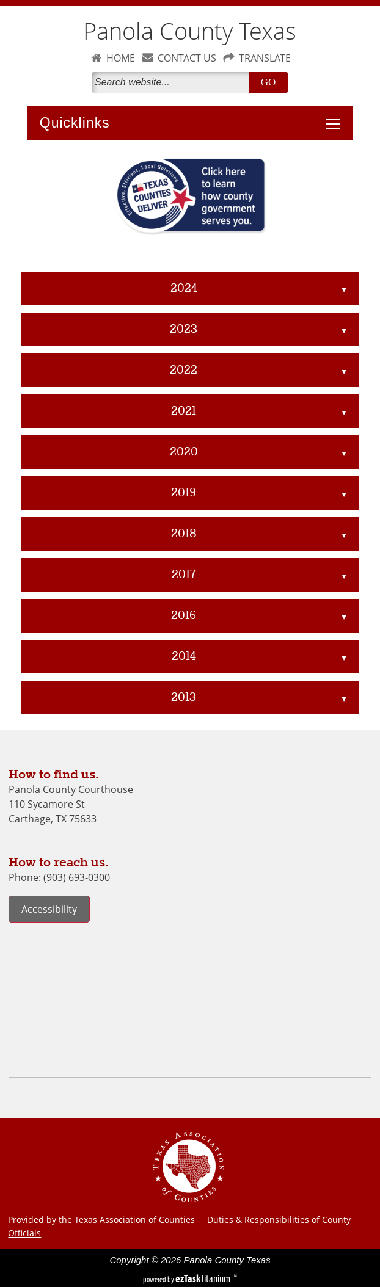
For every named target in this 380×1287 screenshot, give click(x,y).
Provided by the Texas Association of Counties (101, 1219)
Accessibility (49, 909)
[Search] (173, 82)
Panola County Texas (189, 30)
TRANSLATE (265, 58)
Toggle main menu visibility (336, 117)
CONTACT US (187, 58)
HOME (120, 58)
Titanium (203, 1278)
